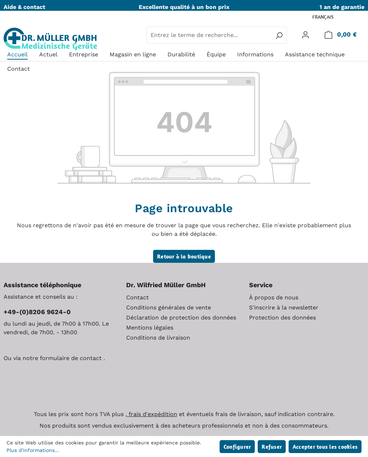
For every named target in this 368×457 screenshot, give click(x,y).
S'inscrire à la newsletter (283, 307)
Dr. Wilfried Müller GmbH (166, 285)
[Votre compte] (305, 34)
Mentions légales (149, 327)
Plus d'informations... (32, 450)
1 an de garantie (341, 7)
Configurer (237, 446)
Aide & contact (24, 7)
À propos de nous (273, 297)
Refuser (272, 446)
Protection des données (282, 317)
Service (260, 285)
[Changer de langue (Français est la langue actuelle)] (327, 17)
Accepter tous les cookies (325, 446)
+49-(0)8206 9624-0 (37, 312)
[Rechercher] (279, 35)
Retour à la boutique (184, 256)
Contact (137, 297)
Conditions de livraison (158, 337)
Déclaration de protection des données (181, 317)
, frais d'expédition (151, 414)
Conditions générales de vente (168, 307)
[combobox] (209, 35)
